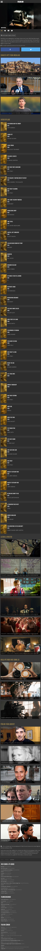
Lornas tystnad (3, 901)
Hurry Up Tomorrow (4, 888)
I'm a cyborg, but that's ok (5, 912)
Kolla (2, 942)
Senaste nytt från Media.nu (10, 55)
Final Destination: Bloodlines (6, 886)
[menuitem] (2, 859)
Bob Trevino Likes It (4, 868)
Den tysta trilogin (4, 881)
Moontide (27, 40)
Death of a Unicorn (4, 879)
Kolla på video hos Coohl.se (10, 660)
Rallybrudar (3, 909)
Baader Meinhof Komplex (5, 904)
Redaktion (2, 930)
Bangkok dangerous (4, 920)
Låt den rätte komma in (5, 899)
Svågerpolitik (3, 948)
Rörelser (2, 871)
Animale (2, 884)
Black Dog (2, 866)
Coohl (2, 937)
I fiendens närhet (4, 907)
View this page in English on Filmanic (8, 35)
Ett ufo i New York (4, 919)
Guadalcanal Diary (26, 41)
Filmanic (2, 935)
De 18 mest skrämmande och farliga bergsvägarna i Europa (10, 940)
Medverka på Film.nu (4, 932)
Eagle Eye (2, 917)
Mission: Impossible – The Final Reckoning (8, 889)
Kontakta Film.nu (4, 928)
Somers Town (3, 914)
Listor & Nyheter (6, 537)
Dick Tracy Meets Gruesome (13, 41)
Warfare (2, 874)
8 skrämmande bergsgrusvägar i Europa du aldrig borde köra (11, 943)
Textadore (2, 945)
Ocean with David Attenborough (6, 876)
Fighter (2, 902)
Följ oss (2, 933)
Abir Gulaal (3, 878)
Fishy (2, 915)
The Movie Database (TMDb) (32, 850)
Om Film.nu (3, 927)
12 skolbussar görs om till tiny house (7, 938)
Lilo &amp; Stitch (4, 891)
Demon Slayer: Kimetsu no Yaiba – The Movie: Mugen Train (10, 883)
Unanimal (2, 873)
